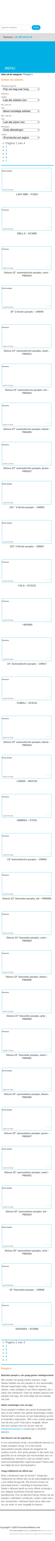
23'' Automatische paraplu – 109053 (26, 859)
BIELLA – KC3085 (27, 233)
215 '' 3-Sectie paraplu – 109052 (27, 507)
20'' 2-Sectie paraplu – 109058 (26, 311)
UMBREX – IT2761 (27, 820)
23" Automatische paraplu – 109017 (26, 664)
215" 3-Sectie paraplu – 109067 (27, 546)
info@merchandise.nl (12, 1429)
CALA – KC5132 (27, 585)
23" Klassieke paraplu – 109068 (27, 1290)
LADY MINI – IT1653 (27, 194)
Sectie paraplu (7, 171)
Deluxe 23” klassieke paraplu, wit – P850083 (26, 898)
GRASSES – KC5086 (27, 1329)
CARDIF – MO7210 (27, 781)
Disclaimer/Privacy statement (21, 1534)
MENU (9, 57)
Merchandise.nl (47, 1531)
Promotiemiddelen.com (28, 1527)
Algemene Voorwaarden (43, 1534)
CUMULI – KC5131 (27, 703)
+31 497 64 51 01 (23, 37)
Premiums (5, 210)
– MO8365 (26, 624)
